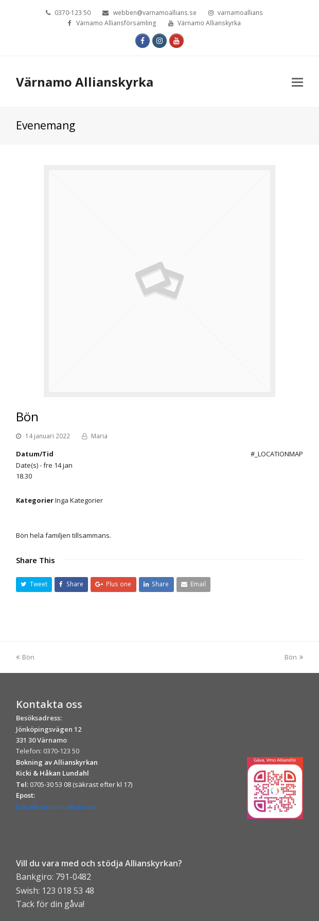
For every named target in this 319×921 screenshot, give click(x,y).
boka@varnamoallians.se (56, 806)
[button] (34, 584)
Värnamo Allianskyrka (84, 81)
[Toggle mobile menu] (297, 81)
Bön (25, 657)
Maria (99, 436)
